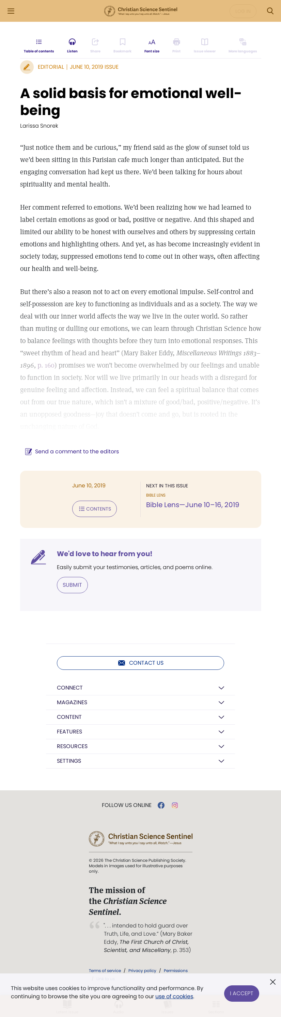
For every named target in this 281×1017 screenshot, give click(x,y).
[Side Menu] (11, 11)
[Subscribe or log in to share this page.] (96, 46)
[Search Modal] (270, 11)
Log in (243, 11)
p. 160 (45, 365)
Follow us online (127, 805)
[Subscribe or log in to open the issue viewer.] (205, 46)
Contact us (140, 663)
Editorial (51, 67)
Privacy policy (142, 970)
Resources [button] (72, 746)
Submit (72, 585)
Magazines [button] (72, 702)
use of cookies (174, 996)
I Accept (241, 992)
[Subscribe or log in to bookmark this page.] (123, 46)
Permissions (176, 970)
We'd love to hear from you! (105, 554)
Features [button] (69, 732)
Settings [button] (69, 761)
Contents (94, 509)
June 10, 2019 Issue (94, 67)
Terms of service (105, 970)
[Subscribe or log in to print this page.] (176, 46)
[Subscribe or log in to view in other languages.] (242, 46)
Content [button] (69, 717)
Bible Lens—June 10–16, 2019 (192, 505)
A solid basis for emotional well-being (131, 102)
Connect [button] (70, 688)
